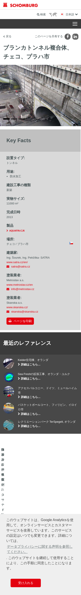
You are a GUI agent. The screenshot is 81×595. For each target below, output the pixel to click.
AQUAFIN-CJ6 (17, 232)
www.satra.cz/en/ (17, 264)
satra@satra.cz (20, 268)
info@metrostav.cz (22, 291)
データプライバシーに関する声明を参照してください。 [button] (40, 549)
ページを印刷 (23, 323)
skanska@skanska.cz (24, 313)
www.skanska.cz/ (17, 309)
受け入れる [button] (25, 583)
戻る (8, 36)
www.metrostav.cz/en (19, 286)
